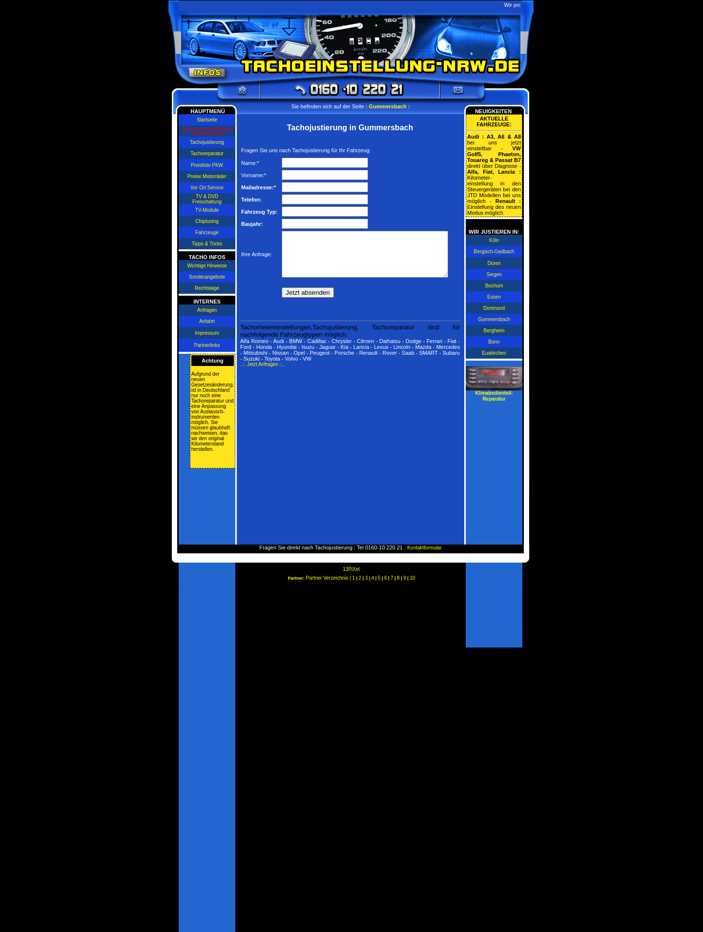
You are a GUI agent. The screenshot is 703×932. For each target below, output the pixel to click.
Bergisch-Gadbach (496, 251)
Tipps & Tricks (205, 243)
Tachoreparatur (204, 153)
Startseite (205, 119)
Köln (496, 240)
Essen (496, 297)
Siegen (495, 274)
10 (412, 578)
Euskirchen (496, 353)
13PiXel (351, 569)
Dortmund (496, 308)
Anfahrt (205, 321)
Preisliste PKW (205, 165)
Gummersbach (496, 319)
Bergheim (496, 330)
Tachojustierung (205, 142)
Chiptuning (205, 221)
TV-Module (205, 210)
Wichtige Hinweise (205, 265)
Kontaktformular (424, 547)
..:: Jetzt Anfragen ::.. (260, 374)
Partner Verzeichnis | (329, 578)
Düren (495, 263)
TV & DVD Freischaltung (205, 199)
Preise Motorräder (205, 176)
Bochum (496, 285)
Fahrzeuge (205, 232)
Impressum (205, 333)
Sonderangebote (205, 277)
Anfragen (205, 310)
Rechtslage (205, 288)
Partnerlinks (205, 345)
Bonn (495, 341)
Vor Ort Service (205, 187)
